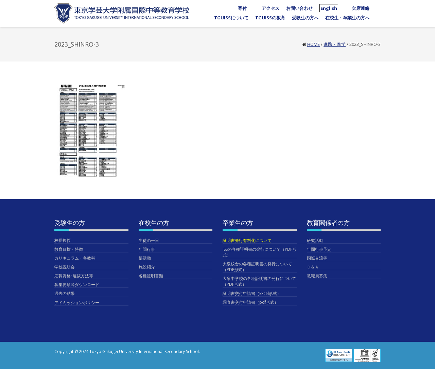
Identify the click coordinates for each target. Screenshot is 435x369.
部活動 (145, 258)
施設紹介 (147, 267)
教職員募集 (317, 276)
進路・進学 (335, 44)
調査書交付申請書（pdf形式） (250, 302)
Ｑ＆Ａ (313, 267)
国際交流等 (317, 258)
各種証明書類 (151, 276)
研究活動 (315, 240)
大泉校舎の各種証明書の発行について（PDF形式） (257, 267)
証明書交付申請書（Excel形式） (252, 293)
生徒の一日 (149, 240)
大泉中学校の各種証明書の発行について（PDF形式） (259, 281)
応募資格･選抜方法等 (73, 276)
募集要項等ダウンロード (76, 284)
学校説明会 (64, 267)
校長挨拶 (62, 240)
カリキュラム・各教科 (74, 258)
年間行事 (147, 249)
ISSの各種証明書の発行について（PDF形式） (259, 252)
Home (313, 44)
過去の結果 (64, 293)
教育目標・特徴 (68, 249)
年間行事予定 (319, 249)
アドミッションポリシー (76, 302)
